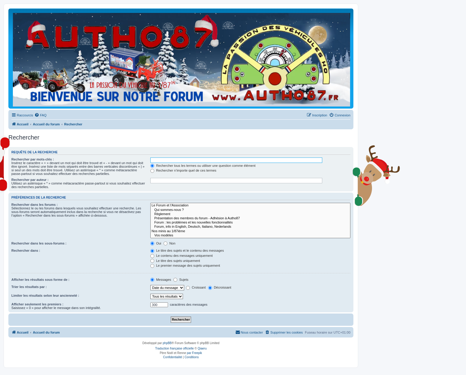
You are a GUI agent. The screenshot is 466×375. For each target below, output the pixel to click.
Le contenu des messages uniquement (181, 255)
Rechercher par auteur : (30, 180)
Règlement (250, 214)
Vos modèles (250, 235)
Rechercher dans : (25, 250)
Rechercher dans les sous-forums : (38, 243)
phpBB (167, 343)
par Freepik (194, 353)
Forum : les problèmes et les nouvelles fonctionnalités (250, 222)
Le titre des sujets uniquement (175, 260)
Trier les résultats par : (29, 287)
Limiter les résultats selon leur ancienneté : (45, 295)
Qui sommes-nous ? (250, 210)
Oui (155, 243)
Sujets (180, 279)
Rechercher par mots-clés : (32, 159)
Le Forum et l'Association (250, 205)
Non (169, 243)
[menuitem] (40, 115)
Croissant (196, 287)
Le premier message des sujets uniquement (185, 265)
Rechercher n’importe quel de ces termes (183, 170)
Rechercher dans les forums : (34, 204)
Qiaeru (202, 348)
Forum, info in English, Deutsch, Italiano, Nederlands (250, 227)
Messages (160, 279)
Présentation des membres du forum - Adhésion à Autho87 (250, 218)
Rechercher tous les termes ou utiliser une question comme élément (202, 165)
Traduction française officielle (174, 348)
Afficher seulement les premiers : (37, 304)
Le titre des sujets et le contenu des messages (187, 250)
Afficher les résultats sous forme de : (40, 279)
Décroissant (219, 287)
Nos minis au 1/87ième (250, 231)
